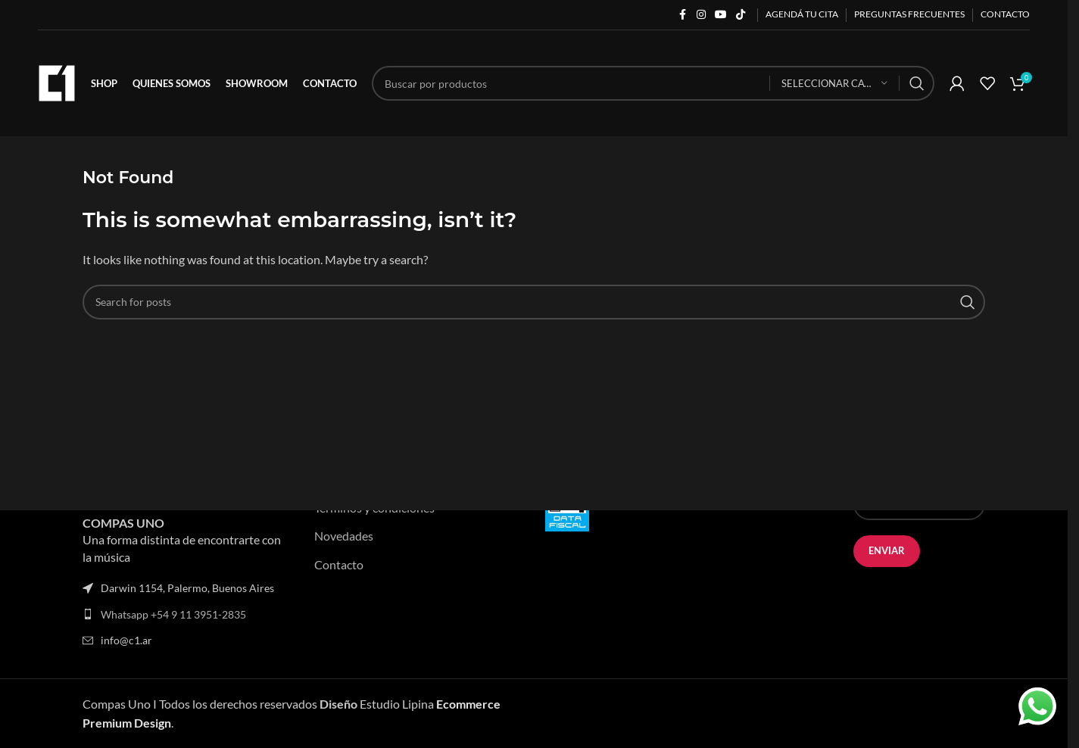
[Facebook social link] (683, 15)
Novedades (343, 535)
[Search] (653, 83)
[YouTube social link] (720, 15)
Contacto (338, 564)
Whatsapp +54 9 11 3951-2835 (173, 614)
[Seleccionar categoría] (834, 84)
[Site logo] (57, 81)
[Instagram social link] (701, 15)
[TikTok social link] (740, 15)
